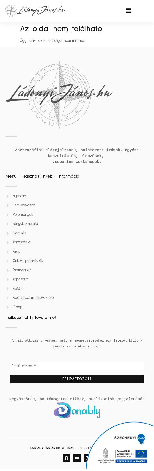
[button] (128, 11)
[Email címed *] (77, 366)
